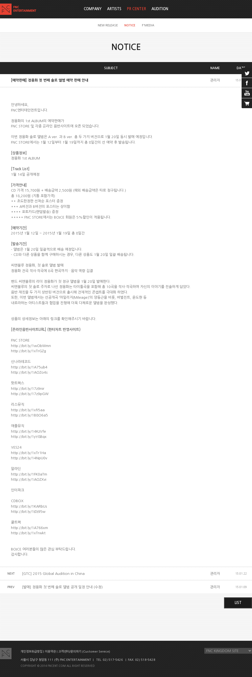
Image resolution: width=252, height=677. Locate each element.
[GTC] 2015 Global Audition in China (53, 573)
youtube (247, 93)
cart (247, 103)
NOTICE (129, 25)
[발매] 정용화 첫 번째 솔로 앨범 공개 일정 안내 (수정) (62, 587)
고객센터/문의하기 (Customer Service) (84, 651)
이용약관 (50, 651)
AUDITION (159, 9)
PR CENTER (136, 9)
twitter (247, 73)
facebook (247, 83)
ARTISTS (114, 9)
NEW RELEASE (108, 25)
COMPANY (93, 9)
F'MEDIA (148, 25)
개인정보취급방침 (31, 651)
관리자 (215, 80)
